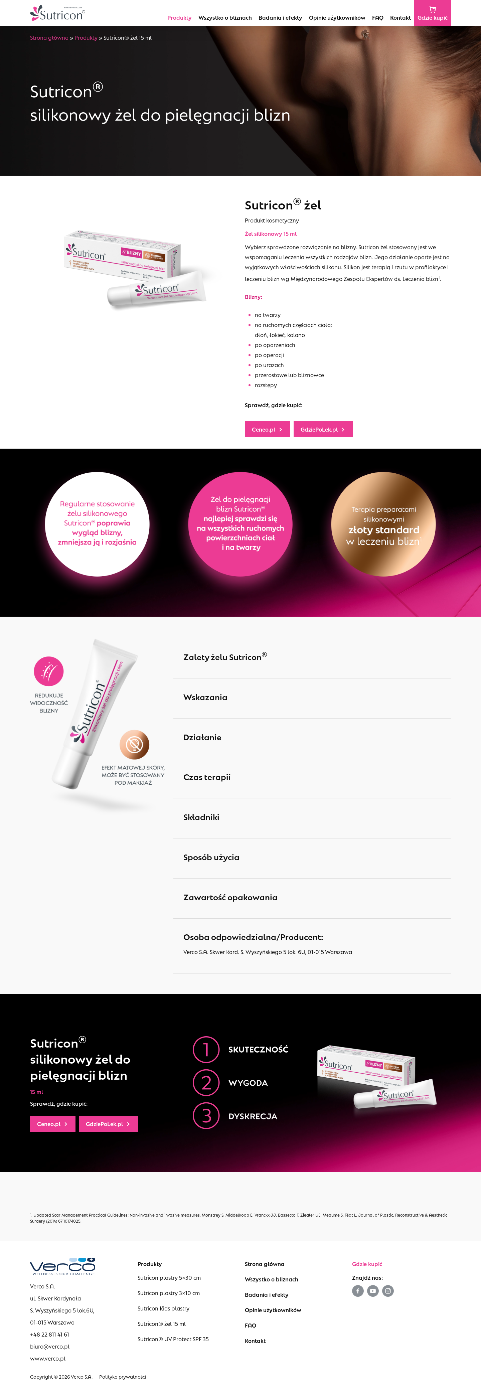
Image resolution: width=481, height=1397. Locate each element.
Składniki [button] (315, 817)
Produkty (86, 37)
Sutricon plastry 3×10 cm (169, 1292)
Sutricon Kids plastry (163, 1308)
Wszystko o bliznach (271, 1279)
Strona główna (49, 37)
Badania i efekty (267, 1294)
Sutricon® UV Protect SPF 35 (173, 1339)
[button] (267, 429)
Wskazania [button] (315, 697)
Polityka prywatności (122, 1376)
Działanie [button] (315, 737)
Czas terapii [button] (315, 777)
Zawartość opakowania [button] (315, 897)
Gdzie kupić (367, 1263)
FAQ (250, 1325)
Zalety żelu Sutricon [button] (315, 655)
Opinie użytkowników (273, 1309)
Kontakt (255, 1340)
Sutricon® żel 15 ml (162, 1323)
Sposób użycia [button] (315, 857)
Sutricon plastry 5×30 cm (169, 1277)
